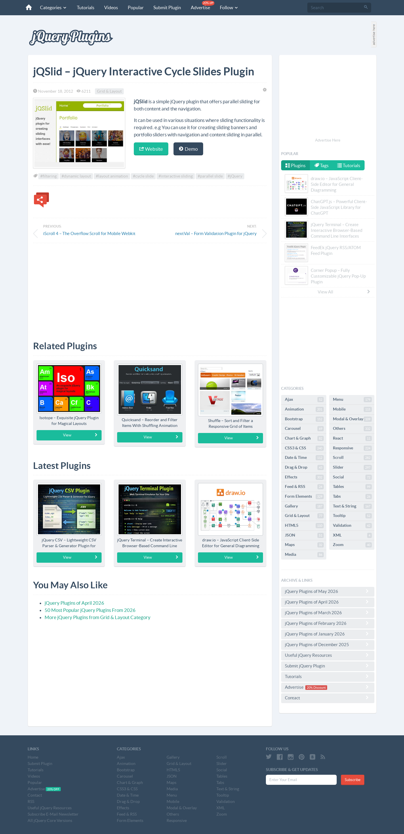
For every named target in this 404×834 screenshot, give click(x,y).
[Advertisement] (150, 287)
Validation (352, 525)
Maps (304, 544)
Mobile (352, 409)
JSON (304, 535)
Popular (135, 7)
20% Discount (316, 687)
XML (352, 535)
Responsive (352, 448)
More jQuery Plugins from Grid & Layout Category (97, 617)
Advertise (202, 5)
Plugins (295, 165)
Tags (322, 165)
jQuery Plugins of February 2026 (328, 623)
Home (33, 757)
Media (304, 554)
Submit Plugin (166, 7)
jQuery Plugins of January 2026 (328, 633)
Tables (352, 486)
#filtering (48, 176)
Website (151, 149)
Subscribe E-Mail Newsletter (53, 814)
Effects (304, 477)
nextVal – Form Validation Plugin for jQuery (216, 233)
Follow (228, 7)
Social (352, 477)
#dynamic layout (76, 176)
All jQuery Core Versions (50, 820)
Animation (304, 409)
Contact (328, 697)
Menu (352, 399)
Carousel (304, 428)
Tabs (352, 496)
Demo (188, 149)
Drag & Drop (304, 467)
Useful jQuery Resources (328, 655)
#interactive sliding (176, 176)
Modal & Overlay (352, 419)
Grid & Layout (109, 91)
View (80, 435)
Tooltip (352, 515)
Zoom (352, 544)
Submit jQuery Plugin (328, 665)
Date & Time (304, 457)
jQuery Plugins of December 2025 (328, 644)
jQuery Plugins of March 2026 (328, 612)
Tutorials (85, 7)
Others (352, 428)
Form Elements (304, 496)
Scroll (352, 457)
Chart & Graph (304, 438)
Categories (52, 7)
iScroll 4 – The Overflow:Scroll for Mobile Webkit (89, 233)
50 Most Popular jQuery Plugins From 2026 (90, 610)
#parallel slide (210, 176)
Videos (110, 7)
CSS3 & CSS (304, 448)
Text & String (352, 506)
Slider (352, 467)
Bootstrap (304, 419)
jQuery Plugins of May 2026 (328, 591)
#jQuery (235, 176)
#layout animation (112, 176)
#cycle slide (143, 176)
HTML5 (304, 525)
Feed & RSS (304, 486)
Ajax (304, 399)
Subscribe (353, 780)
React (352, 438)
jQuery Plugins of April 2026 (74, 603)
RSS (31, 801)
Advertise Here (327, 140)
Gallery (304, 506)
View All (344, 291)
